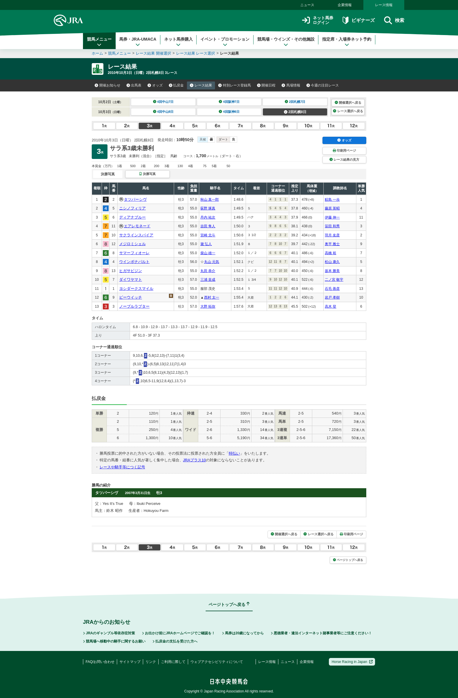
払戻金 (176, 85)
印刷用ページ (344, 150)
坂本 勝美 (332, 271)
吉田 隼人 (207, 226)
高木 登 (330, 306)
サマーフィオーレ (134, 253)
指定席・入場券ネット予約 (346, 42)
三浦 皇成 (207, 280)
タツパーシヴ (135, 199)
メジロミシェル (132, 244)
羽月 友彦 (332, 235)
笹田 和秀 (332, 226)
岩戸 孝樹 (332, 297)
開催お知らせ (107, 85)
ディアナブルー (132, 217)
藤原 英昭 (332, 208)
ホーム (97, 53)
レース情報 (384, 5)
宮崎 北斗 (207, 235)
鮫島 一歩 (332, 200)
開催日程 (266, 85)
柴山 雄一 (207, 253)
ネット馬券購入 (178, 42)
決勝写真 (147, 174)
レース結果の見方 (344, 159)
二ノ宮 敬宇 (334, 280)
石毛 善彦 (332, 289)
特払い (234, 453)
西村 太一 (211, 297)
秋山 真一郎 (209, 200)
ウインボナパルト (134, 261)
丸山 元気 (211, 262)
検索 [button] (394, 20)
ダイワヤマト (130, 279)
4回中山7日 (163, 101)
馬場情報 (291, 85)
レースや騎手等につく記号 (122, 467)
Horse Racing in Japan (352, 662)
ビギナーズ (358, 20)
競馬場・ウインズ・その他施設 (286, 42)
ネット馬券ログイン (317, 20)
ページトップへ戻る (348, 560)
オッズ (155, 85)
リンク (150, 662)
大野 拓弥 (207, 306)
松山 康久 (332, 262)
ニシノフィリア (132, 208)
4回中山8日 (163, 111)
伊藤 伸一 (332, 217)
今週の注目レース (322, 85)
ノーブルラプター (134, 306)
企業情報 (345, 5)
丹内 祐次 (207, 217)
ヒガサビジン (130, 271)
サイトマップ (129, 662)
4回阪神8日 (229, 111)
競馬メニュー (99, 42)
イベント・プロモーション (224, 42)
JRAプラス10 (194, 460)
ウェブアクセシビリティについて (216, 662)
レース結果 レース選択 (195, 53)
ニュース (307, 5)
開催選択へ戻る (348, 102)
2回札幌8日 (295, 112)
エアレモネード (137, 226)
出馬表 (134, 85)
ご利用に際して (173, 662)
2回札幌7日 (295, 101)
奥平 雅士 (332, 244)
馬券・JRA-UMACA (137, 42)
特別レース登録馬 (234, 85)
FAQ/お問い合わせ (100, 662)
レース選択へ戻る (348, 111)
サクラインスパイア (136, 235)
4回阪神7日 (229, 101)
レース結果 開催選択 (153, 53)
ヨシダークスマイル (136, 288)
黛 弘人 (206, 244)
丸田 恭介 (207, 271)
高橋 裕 (330, 253)
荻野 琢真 (207, 208)
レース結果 (201, 85)
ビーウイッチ (130, 297)
